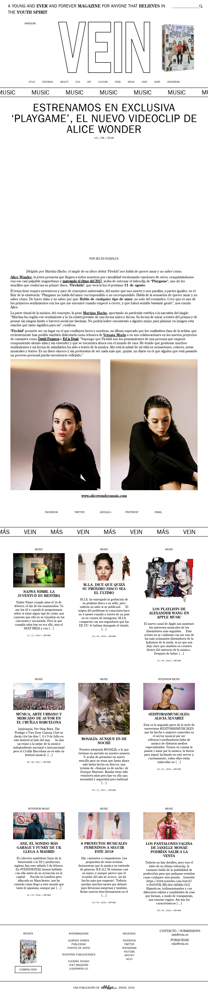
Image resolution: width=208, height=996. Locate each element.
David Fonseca (48, 339)
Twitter (129, 944)
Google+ (6, 993)
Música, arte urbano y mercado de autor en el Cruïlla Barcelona (39, 718)
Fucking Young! (78, 961)
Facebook (129, 941)
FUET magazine (78, 965)
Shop (157, 82)
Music (131, 82)
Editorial (47, 82)
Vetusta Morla (114, 335)
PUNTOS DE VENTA (78, 948)
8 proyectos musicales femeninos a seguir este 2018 (104, 848)
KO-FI (129, 959)
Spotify (129, 955)
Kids (144, 82)
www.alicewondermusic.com (104, 496)
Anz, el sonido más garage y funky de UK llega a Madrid (39, 848)
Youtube (129, 952)
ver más (47, 636)
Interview (164, 679)
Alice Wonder (21, 277)
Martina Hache (95, 313)
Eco (78, 82)
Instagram (173, 82)
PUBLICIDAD (78, 944)
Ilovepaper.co (78, 969)
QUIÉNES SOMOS (78, 941)
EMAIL (158, 512)
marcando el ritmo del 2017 (82, 281)
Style (32, 82)
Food (118, 82)
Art (89, 82)
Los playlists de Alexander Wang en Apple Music (169, 613)
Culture (103, 82)
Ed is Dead (70, 339)
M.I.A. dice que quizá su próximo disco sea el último (104, 589)
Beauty (64, 82)
